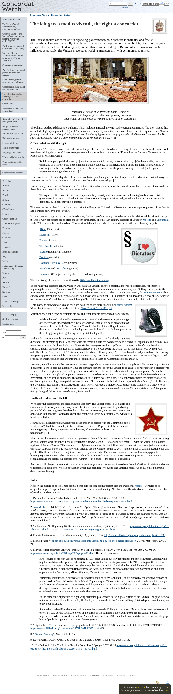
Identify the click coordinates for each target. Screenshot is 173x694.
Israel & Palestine (10, 252)
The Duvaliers (47, 246)
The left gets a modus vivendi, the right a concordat (12, 96)
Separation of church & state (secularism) (12, 120)
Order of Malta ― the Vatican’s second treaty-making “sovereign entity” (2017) (13, 37)
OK (167, 690)
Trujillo (43, 251)
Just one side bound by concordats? (12, 109)
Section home (78, 675)
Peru (4, 278)
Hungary (6, 247)
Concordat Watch (39, 14)
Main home (43, 675)
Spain (5, 296)
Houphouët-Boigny (49, 262)
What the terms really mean (12, 163)
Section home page (10, 319)
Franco (43, 240)
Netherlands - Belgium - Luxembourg (13, 267)
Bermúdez (44, 274)
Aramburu (44, 268)
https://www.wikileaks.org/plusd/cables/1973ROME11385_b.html (66, 628)
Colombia (6, 204)
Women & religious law (13, 133)
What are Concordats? (12, 19)
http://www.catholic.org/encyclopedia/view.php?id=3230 (134, 535)
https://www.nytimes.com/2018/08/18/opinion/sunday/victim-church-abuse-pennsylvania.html (81, 501)
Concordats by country (12, 172)
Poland (5, 282)
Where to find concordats (13, 157)
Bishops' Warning (43, 634)
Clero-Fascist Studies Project (96, 308)
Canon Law (7, 103)
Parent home (60, 675)
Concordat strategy (10, 143)
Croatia (5, 214)
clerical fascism (123, 304)
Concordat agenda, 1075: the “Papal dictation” (13, 88)
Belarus (5, 190)
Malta (5, 261)
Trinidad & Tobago (10, 301)
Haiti (4, 242)
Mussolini (44, 234)
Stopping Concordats (11, 152)
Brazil (5, 195)
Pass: (10, 337)
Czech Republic (9, 218)
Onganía (60, 268)
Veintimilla (162, 219)
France (5, 233)
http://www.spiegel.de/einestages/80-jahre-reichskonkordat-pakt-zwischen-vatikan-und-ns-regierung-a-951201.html (99, 528)
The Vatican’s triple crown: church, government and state (12, 26)
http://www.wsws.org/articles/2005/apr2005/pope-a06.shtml (62, 553)
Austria (5, 185)
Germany (6, 237)
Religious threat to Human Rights (10, 127)
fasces (139, 485)
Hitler (43, 229)
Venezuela (7, 306)
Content (94, 675)
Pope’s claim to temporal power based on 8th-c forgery (13, 72)
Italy (4, 256)
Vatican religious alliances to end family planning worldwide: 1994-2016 (12, 57)
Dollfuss (44, 257)
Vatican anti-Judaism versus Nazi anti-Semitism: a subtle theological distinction (93, 540)
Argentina (6, 181)
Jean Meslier (40, 507)
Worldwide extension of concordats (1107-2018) (13, 47)
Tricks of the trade (10, 147)
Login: (11, 332)
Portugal (6, 287)
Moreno (147, 219)
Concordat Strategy (61, 14)
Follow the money (10, 138)
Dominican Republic (11, 223)
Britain (5, 200)
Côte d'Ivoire (8, 209)
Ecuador (6, 228)
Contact (121, 675)
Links (133, 675)
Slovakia (6, 292)
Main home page (9, 314)
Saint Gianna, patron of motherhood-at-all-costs (13, 80)
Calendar (108, 675)
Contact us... (8, 324)
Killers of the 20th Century (94, 280)
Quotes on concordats (12, 65)
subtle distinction (153, 292)
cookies (140, 687)
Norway (6, 273)
